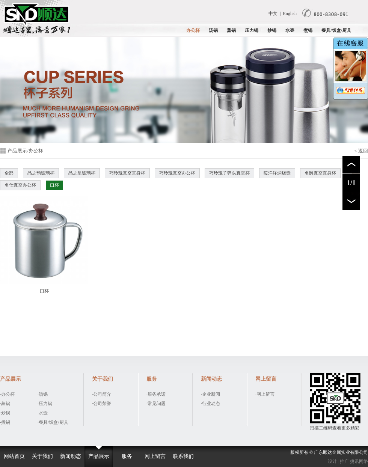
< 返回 (361, 151)
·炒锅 (5, 413)
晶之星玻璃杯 (81, 173)
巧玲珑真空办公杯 (177, 173)
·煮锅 (5, 422)
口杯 (54, 185)
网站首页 (14, 456)
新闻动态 (70, 456)
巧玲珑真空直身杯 (127, 173)
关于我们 (42, 456)
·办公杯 (7, 394)
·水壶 (43, 413)
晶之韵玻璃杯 (40, 173)
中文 (273, 13)
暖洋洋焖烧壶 (277, 173)
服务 (127, 456)
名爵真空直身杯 (320, 173)
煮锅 (307, 30)
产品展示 (98, 456)
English (290, 13)
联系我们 (183, 456)
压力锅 (251, 30)
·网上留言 (264, 394)
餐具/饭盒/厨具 (336, 30)
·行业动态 (210, 403)
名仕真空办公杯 (20, 185)
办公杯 (193, 30)
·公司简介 (101, 394)
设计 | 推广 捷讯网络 (348, 461)
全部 (9, 173)
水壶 (289, 30)
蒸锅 (231, 30)
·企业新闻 (210, 394)
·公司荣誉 (101, 403)
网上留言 (155, 456)
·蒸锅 (5, 403)
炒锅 (271, 30)
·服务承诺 (156, 394)
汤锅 (213, 30)
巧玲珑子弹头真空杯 (229, 173)
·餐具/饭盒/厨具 (53, 422)
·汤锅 (43, 394)
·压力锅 (45, 403)
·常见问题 (156, 403)
